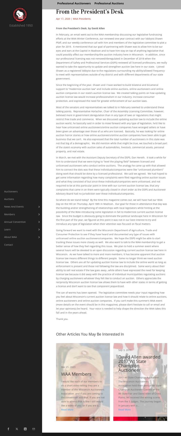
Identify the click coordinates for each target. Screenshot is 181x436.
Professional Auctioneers (74, 3)
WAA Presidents (82, 18)
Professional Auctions (109, 3)
